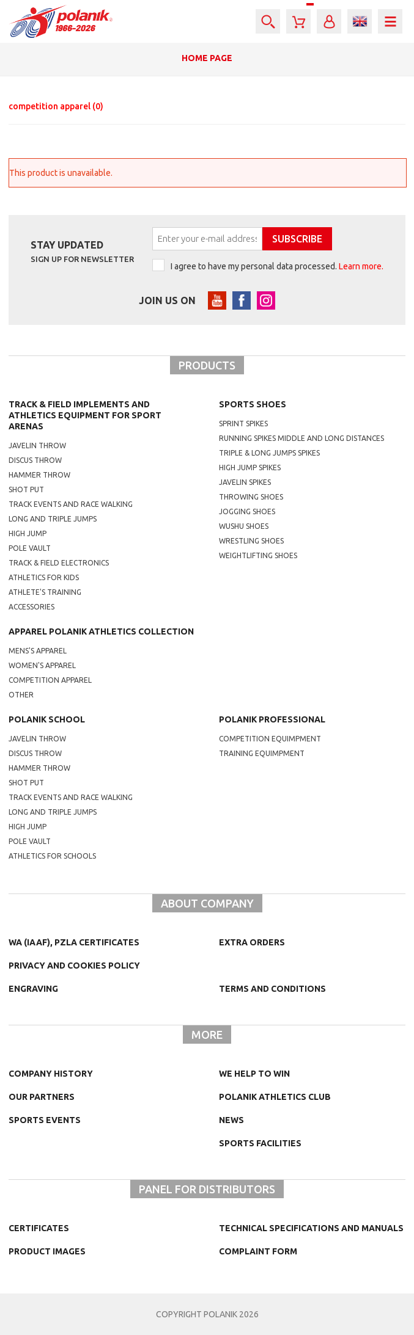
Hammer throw (39, 475)
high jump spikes (250, 467)
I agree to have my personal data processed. (277, 266)
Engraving (33, 989)
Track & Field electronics (59, 563)
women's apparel (42, 665)
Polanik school (47, 719)
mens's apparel (38, 651)
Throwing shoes (251, 497)
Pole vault (30, 548)
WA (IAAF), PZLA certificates (74, 942)
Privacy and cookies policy (74, 965)
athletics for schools (52, 856)
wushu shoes (243, 526)
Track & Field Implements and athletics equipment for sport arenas (85, 415)
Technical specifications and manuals (311, 1228)
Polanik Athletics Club (275, 1097)
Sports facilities (260, 1143)
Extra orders (252, 942)
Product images (47, 1251)
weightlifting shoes (258, 555)
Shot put (26, 489)
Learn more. (361, 266)
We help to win (254, 1074)
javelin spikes (245, 482)
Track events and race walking (71, 504)
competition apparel (56, 106)
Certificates (39, 1228)
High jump (27, 533)
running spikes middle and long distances (301, 438)
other (21, 695)
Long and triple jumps (53, 519)
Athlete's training (45, 592)
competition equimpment (270, 739)
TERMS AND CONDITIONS (272, 989)
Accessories (31, 607)
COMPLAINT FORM (258, 1251)
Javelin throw (37, 445)
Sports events (45, 1120)
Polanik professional (272, 719)
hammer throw (39, 768)
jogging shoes (247, 511)
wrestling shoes (251, 541)
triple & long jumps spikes (269, 453)
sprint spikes (243, 423)
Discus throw (35, 460)
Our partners (42, 1097)
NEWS (231, 1120)
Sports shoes (252, 404)
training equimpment (262, 753)
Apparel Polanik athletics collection (101, 631)
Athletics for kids (44, 577)
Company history (51, 1074)
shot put (26, 783)
